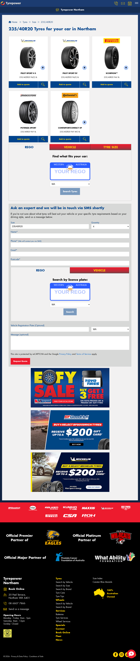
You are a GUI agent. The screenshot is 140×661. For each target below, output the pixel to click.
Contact (60, 628)
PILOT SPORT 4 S (28, 73)
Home (13, 22)
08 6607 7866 (17, 603)
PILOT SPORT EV (70, 73)
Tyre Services (62, 617)
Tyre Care (60, 592)
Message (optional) (20, 334)
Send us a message (19, 609)
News (59, 639)
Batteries (60, 614)
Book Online (63, 632)
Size (13, 222)
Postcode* (15, 259)
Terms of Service (83, 354)
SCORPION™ (112, 73)
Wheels (60, 599)
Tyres (59, 578)
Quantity (95, 222)
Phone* (26, 241)
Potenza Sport (28, 128)
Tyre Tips (60, 596)
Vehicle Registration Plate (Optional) (27, 325)
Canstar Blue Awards (102, 582)
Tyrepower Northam (70, 9)
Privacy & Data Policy (19, 656)
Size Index (97, 578)
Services (60, 610)
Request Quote (20, 361)
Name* (14, 231)
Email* (14, 250)
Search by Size (63, 585)
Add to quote (23, 84)
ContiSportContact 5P (70, 128)
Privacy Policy (65, 354)
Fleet (58, 636)
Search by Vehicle (64, 582)
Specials (60, 625)
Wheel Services (63, 621)
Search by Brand (63, 589)
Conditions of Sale (36, 656)
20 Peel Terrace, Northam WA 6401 (19, 596)
